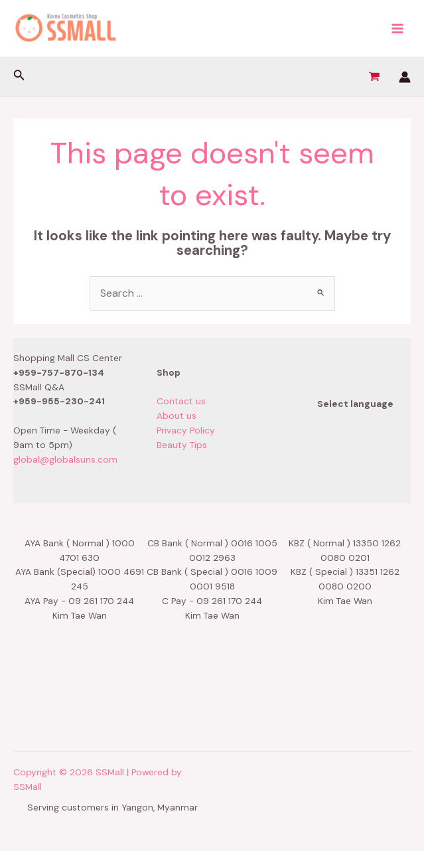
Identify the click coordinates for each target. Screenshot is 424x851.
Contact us (181, 401)
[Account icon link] (405, 77)
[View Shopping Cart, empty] (374, 77)
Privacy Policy (186, 430)
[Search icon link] (19, 77)
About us (176, 416)
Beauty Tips (182, 445)
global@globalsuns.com (65, 459)
